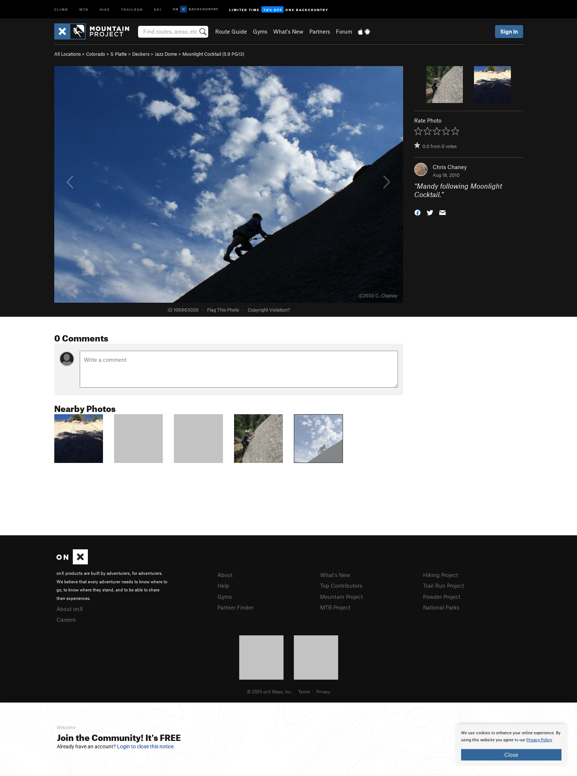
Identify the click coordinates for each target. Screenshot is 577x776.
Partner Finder (235, 607)
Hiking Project (440, 574)
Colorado (95, 54)
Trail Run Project (443, 585)
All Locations (67, 54)
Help (223, 585)
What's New (288, 31)
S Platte (118, 54)
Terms (304, 691)
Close (511, 754)
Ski (158, 9)
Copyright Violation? (269, 310)
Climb (61, 9)
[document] (511, 744)
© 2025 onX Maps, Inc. (269, 691)
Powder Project (441, 596)
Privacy (323, 691)
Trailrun (132, 9)
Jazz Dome (166, 54)
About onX (69, 608)
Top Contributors (341, 585)
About (225, 574)
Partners (319, 31)
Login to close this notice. (146, 746)
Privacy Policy (539, 740)
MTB (84, 9)
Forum (344, 31)
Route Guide (231, 31)
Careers (66, 619)
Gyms (260, 31)
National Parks (441, 607)
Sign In (509, 31)
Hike (105, 9)
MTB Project (335, 607)
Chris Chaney (450, 167)
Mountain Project (341, 596)
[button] (417, 211)
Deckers (141, 54)
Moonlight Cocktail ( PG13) (213, 54)
